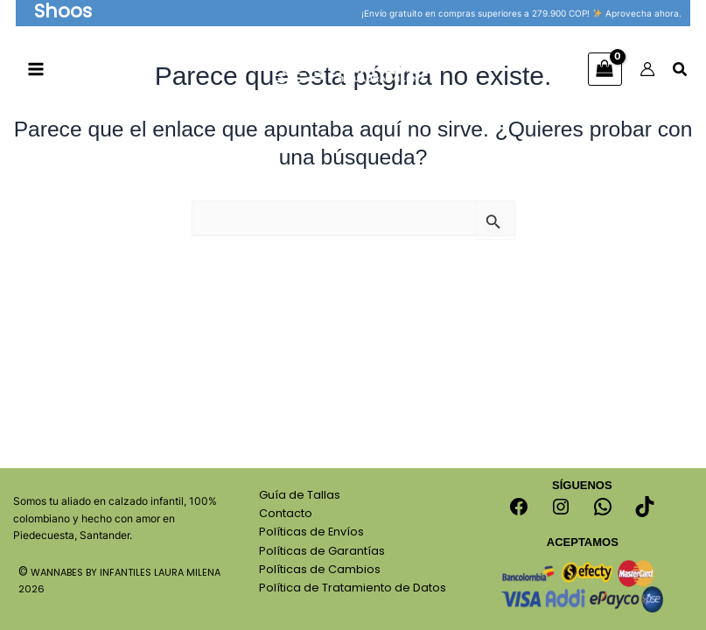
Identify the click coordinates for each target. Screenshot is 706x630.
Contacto (285, 513)
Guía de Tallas (299, 494)
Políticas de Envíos (311, 531)
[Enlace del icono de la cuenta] (647, 70)
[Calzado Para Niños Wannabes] (353, 69)
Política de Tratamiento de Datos (352, 587)
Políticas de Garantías (322, 550)
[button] (64, 13)
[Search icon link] (681, 72)
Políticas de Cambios (320, 569)
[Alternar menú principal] (36, 70)
